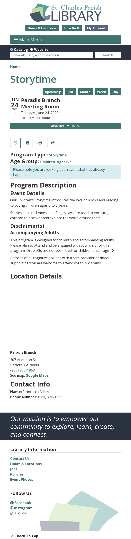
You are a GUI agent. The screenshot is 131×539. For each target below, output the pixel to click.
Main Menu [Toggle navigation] (28, 39)
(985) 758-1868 (22, 370)
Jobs (13, 469)
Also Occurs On (65, 126)
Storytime (58, 155)
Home (15, 66)
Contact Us (20, 458)
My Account (96, 28)
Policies (16, 474)
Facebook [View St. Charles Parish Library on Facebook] (20, 502)
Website (41, 49)
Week (101, 92)
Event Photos (21, 479)
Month (85, 92)
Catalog (21, 49)
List (70, 92)
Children (47, 161)
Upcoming (53, 92)
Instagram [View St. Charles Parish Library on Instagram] (21, 508)
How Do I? (71, 28)
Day (116, 92)
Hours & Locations (42, 28)
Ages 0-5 (64, 161)
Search (108, 55)
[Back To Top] (65, 536)
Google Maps (37, 375)
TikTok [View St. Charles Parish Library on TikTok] (18, 513)
